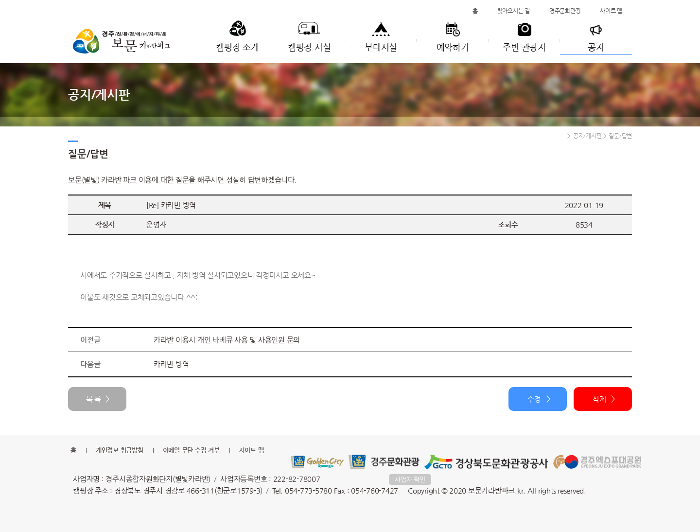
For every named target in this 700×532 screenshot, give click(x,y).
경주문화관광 (565, 10)
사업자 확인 (410, 479)
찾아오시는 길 (513, 10)
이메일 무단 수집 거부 (191, 450)
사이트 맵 (611, 10)
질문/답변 (620, 135)
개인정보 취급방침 (119, 450)
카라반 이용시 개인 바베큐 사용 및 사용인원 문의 (227, 340)
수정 (534, 399)
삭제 (599, 399)
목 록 (93, 399)
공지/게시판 (587, 135)
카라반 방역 (171, 364)
